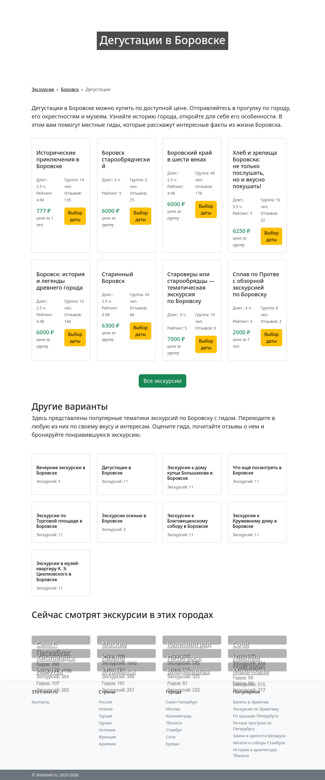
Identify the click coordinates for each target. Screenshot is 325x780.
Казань (113, 657)
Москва (114, 643)
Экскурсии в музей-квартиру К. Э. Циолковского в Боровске (57, 571)
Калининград (189, 643)
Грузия (105, 723)
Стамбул (174, 730)
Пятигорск (184, 657)
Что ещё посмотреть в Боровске (257, 470)
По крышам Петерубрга (255, 716)
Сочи (240, 643)
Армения (107, 743)
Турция (105, 716)
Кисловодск (55, 657)
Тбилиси (174, 723)
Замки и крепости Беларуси (259, 735)
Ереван (172, 743)
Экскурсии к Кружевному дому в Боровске (255, 520)
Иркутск (49, 670)
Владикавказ (188, 670)
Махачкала (250, 670)
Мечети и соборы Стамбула (259, 742)
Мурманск (119, 670)
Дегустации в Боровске (116, 470)
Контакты (41, 702)
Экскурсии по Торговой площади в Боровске (59, 520)
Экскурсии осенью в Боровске (124, 518)
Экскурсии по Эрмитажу (256, 709)
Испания (107, 730)
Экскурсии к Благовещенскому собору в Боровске (187, 520)
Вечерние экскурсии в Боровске (60, 470)
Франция (107, 737)
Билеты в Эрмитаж (251, 702)
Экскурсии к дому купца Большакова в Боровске (190, 472)
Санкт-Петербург (53, 648)
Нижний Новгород (248, 661)
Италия (106, 709)
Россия (105, 702)
